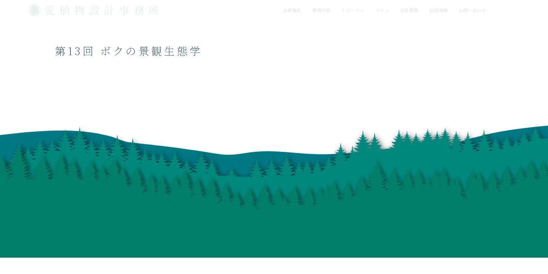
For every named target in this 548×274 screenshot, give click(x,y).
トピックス (352, 10)
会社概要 (409, 10)
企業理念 (292, 10)
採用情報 (438, 10)
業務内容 (321, 10)
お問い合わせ (472, 10)
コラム (382, 10)
